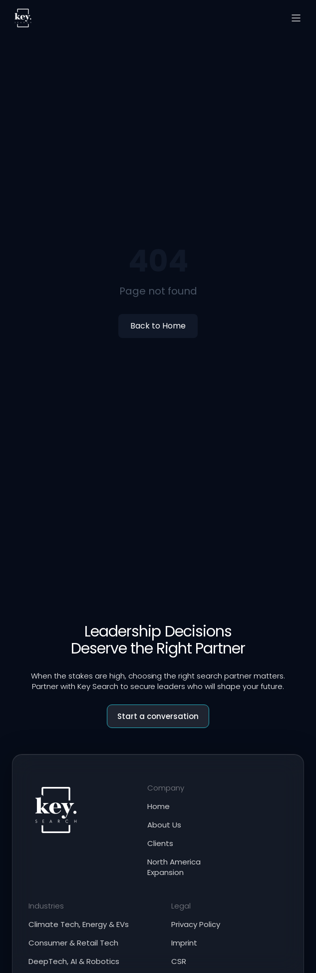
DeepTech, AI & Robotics (73, 961)
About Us (164, 825)
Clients (160, 843)
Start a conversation (158, 716)
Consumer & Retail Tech (73, 943)
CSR (178, 961)
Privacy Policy (195, 924)
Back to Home (158, 326)
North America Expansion (174, 867)
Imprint (184, 943)
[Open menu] (296, 18)
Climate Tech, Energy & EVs (78, 924)
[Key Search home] (23, 18)
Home (158, 806)
